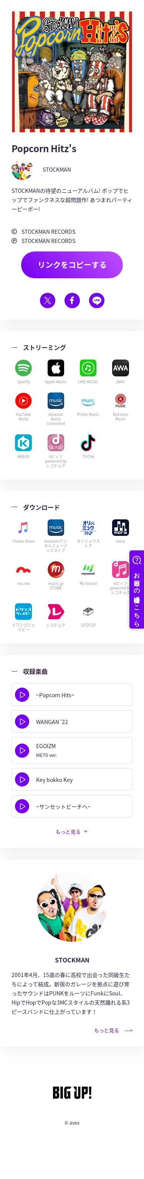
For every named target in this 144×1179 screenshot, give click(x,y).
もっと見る (68, 831)
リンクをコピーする (72, 264)
